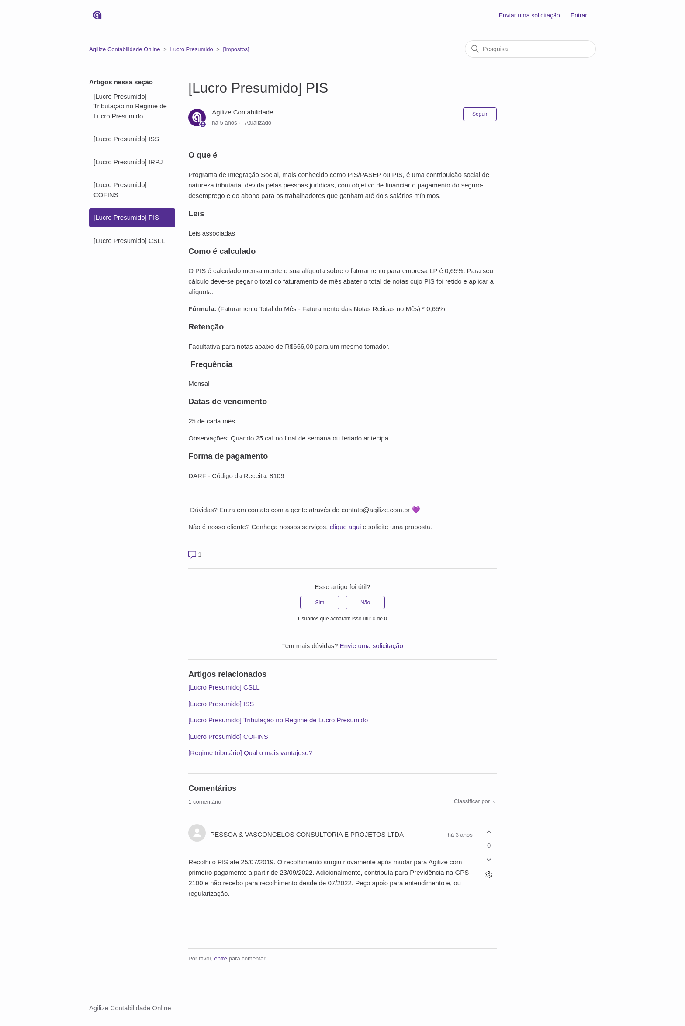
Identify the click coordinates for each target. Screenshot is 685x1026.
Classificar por (475, 801)
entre (220, 958)
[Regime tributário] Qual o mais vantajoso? (250, 752)
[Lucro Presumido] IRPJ (128, 162)
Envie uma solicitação (371, 645)
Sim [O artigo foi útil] (320, 603)
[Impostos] (236, 49)
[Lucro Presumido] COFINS (120, 189)
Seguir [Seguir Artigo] (480, 114)
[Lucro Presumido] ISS (126, 138)
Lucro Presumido (191, 49)
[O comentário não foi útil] (489, 859)
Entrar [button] (579, 15)
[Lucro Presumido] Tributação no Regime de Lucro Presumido (130, 106)
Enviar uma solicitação (529, 15)
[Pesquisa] (530, 49)
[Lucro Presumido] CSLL (129, 240)
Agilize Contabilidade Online (124, 49)
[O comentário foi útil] (489, 831)
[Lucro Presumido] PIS (126, 217)
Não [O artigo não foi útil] (365, 603)
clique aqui (345, 526)
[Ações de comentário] (489, 875)
